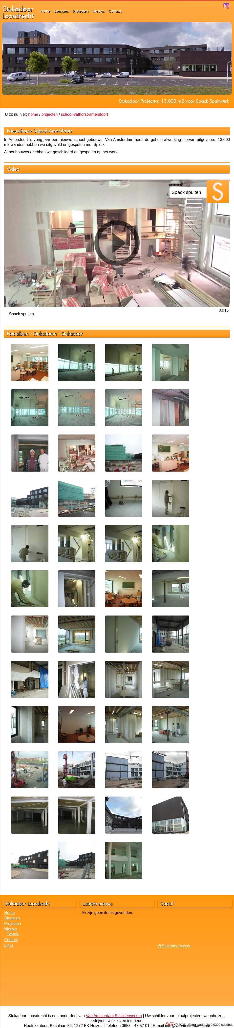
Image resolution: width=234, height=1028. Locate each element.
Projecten (80, 11)
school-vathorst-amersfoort (84, 114)
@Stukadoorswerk (174, 946)
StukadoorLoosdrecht (17, 12)
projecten (50, 114)
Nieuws (98, 11)
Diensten (61, 11)
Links (8, 945)
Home (45, 11)
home (33, 114)
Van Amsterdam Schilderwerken (114, 1016)
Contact (114, 11)
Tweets (13, 934)
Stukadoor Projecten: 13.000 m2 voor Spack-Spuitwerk (174, 101)
